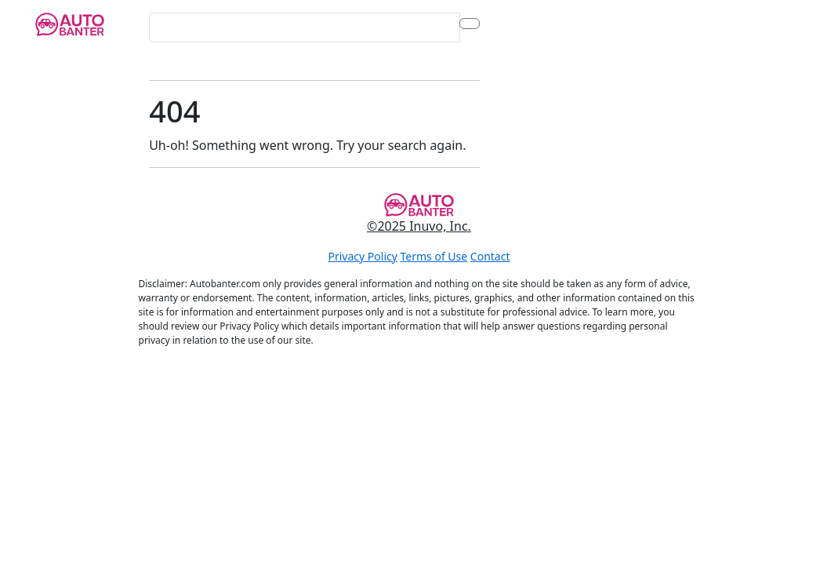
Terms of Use (434, 256)
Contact (490, 256)
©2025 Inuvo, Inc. (419, 226)
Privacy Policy (362, 256)
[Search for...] (304, 27)
